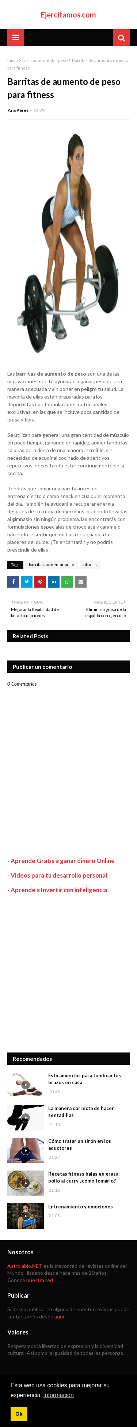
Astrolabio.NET (24, 1266)
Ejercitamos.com (68, 14)
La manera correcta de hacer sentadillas (81, 1111)
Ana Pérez (18, 110)
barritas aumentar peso (45, 60)
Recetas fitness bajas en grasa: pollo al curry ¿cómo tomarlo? (83, 1177)
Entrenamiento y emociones (80, 1207)
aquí (59, 1316)
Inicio (12, 60)
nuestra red (39, 1280)
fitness (90, 564)
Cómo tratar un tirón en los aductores (79, 1144)
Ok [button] (18, 1414)
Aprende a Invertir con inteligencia (59, 890)
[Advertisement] (68, 973)
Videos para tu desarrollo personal (59, 875)
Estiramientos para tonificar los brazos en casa (84, 1079)
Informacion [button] (58, 1395)
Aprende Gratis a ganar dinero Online (63, 861)
